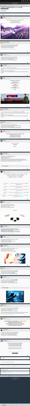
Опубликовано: (6, 55)
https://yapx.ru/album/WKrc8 (13, 333)
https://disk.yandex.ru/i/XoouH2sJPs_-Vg (15, 229)
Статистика (15, 84)
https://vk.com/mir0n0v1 (11, 46)
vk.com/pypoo (15, 210)
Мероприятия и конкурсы (7, 11)
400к (21, 177)
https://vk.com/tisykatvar (11, 281)
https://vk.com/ (10, 334)
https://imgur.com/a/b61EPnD (13, 282)
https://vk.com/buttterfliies (11, 272)
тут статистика (12, 249)
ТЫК (10, 240)
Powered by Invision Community (15, 379)
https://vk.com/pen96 (10, 230)
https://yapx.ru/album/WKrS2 (13, 271)
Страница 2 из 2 (15, 14)
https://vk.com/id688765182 (10, 70)
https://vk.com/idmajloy (11, 126)
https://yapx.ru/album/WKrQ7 (13, 273)
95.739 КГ (19, 22)
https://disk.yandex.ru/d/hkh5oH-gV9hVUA (15, 125)
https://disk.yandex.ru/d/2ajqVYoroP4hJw (14, 231)
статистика (22, 175)
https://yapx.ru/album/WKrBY (11, 207)
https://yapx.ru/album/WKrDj (12, 205)
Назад (3, 14)
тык (10, 157)
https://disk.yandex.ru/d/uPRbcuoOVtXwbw (15, 127)
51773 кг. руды (12, 47)
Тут (20, 134)
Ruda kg (15, 89)
